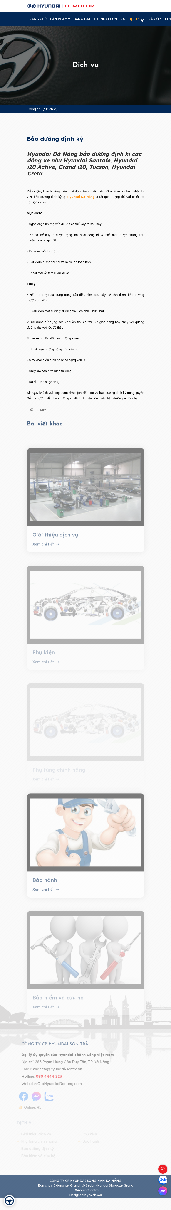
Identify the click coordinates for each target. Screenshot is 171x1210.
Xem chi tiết (45, 549)
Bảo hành (44, 885)
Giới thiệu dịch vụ (55, 539)
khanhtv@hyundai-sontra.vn (52, 1069)
